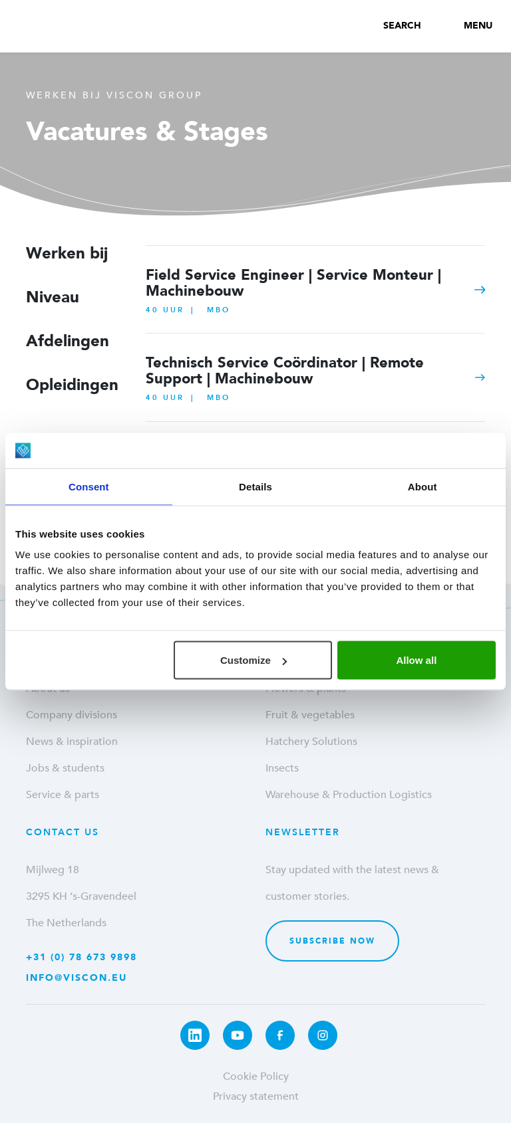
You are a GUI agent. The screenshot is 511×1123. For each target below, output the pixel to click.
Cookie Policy (256, 1076)
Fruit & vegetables (310, 715)
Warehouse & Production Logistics (348, 794)
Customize (253, 660)
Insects (282, 768)
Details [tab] (255, 486)
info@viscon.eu (76, 977)
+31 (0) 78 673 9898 (81, 957)
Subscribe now (332, 941)
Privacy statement (256, 1096)
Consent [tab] (89, 486)
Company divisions (71, 715)
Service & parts (62, 794)
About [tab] (422, 486)
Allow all (416, 660)
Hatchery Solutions (311, 741)
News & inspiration (72, 741)
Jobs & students (65, 768)
